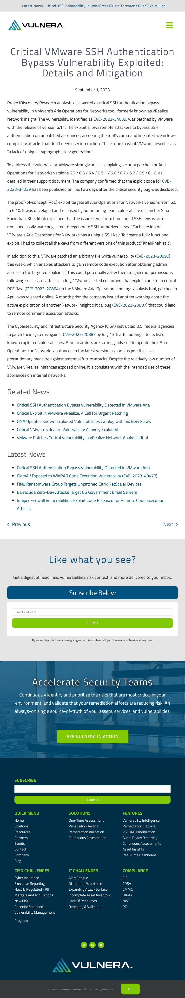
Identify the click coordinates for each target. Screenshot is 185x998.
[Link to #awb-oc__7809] (169, 25)
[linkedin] (92, 945)
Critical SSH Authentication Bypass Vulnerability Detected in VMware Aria (83, 405)
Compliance (135, 870)
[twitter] (84, 945)
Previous (21, 524)
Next (168, 524)
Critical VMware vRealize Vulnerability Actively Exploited (67, 429)
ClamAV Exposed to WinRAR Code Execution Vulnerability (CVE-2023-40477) (87, 476)
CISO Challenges (31, 870)
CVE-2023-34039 (109, 119)
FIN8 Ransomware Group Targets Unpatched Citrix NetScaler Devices (79, 484)
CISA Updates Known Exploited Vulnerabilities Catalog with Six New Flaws (84, 421)
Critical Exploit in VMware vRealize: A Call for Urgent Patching (72, 413)
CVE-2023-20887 (129, 305)
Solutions (80, 813)
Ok (130, 989)
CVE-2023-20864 (42, 288)
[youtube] (101, 945)
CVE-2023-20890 (152, 256)
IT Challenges (83, 870)
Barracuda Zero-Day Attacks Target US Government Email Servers (77, 492)
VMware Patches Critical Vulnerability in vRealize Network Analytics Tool (82, 437)
